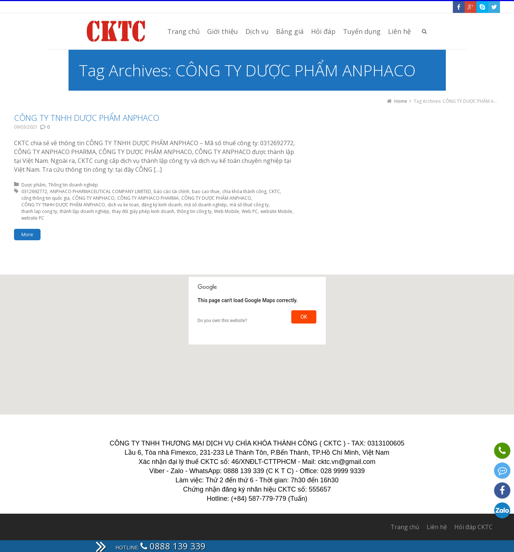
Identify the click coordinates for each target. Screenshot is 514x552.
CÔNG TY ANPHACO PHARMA (148, 198)
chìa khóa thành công (244, 191)
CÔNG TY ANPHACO (93, 198)
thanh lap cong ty (39, 211)
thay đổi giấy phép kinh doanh (143, 211)
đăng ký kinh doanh (161, 205)
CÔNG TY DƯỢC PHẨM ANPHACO (216, 198)
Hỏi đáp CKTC (473, 527)
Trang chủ (405, 527)
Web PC (250, 211)
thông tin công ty (194, 211)
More (27, 234)
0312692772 (34, 191)
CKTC (274, 191)
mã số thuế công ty (249, 205)
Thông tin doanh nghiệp (73, 185)
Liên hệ (437, 527)
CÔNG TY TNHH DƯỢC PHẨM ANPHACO (86, 117)
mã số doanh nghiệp (205, 205)
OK (303, 317)
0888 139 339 (173, 546)
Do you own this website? (222, 320)
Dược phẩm (33, 185)
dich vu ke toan (123, 205)
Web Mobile (226, 211)
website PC (32, 218)
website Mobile (276, 211)
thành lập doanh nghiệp (84, 211)
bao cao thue (206, 191)
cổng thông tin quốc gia (45, 198)
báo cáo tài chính (171, 191)
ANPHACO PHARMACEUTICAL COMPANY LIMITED (100, 191)
